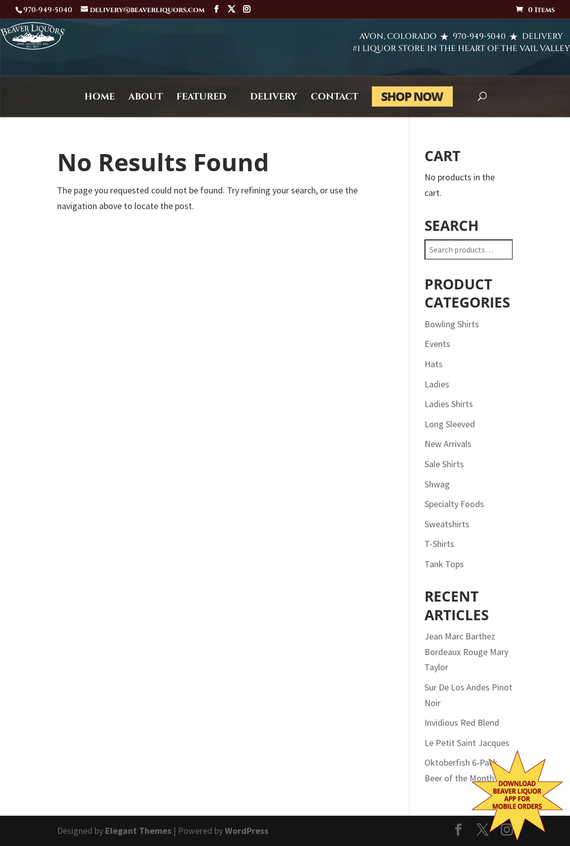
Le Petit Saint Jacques (466, 743)
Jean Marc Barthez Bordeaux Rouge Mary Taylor (466, 651)
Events (437, 344)
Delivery (273, 98)
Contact (334, 98)
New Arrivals (447, 444)
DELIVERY (514, 36)
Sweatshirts (446, 524)
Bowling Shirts (451, 324)
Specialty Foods (454, 504)
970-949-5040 (443, 36)
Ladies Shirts (448, 404)
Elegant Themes (138, 830)
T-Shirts (439, 544)
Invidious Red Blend (461, 722)
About (145, 98)
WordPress (246, 830)
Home (99, 98)
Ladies (436, 384)
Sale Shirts (444, 464)
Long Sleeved (449, 424)
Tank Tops (444, 564)
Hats (433, 364)
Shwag (437, 484)
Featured (201, 98)
